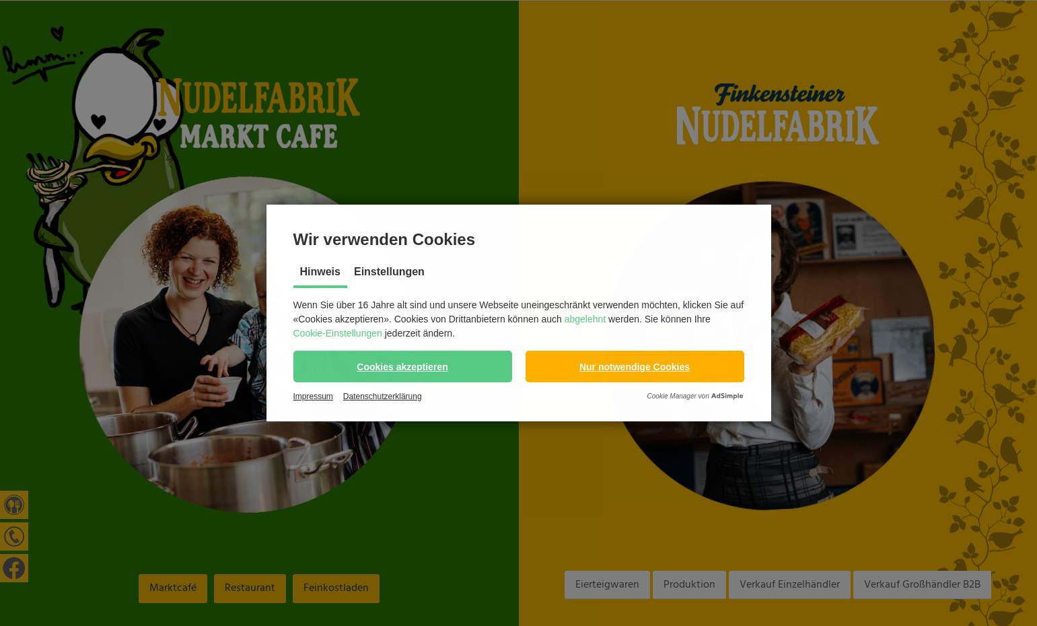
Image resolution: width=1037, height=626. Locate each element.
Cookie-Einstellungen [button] (337, 333)
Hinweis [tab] (320, 271)
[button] (402, 366)
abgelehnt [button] (585, 319)
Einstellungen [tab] (389, 271)
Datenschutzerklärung (382, 396)
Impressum (313, 396)
